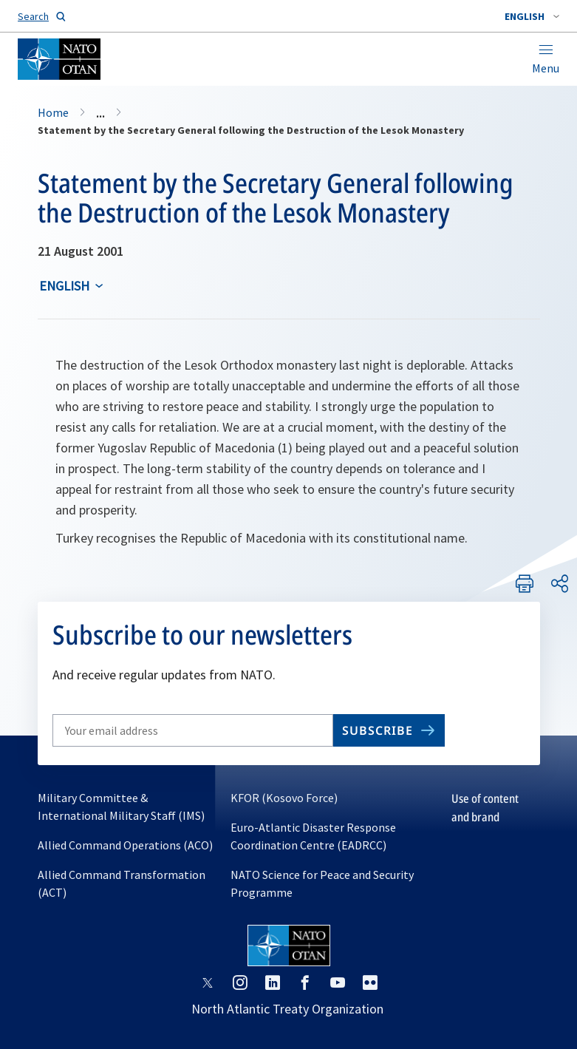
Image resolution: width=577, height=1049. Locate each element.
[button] (532, 16)
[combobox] (532, 16)
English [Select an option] (64, 285)
